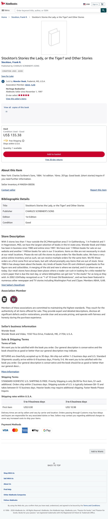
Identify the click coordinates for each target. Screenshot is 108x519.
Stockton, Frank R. (19, 17)
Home (4, 17)
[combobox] (58, 10)
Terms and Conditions (91, 505)
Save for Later (7, 76)
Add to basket (54, 154)
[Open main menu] (6, 10)
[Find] (103, 10)
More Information (10, 371)
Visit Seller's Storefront (13, 285)
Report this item (98, 189)
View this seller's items (16, 98)
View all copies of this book (16, 107)
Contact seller (8, 189)
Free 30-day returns (54, 159)
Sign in (95, 4)
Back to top (54, 465)
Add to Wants (97, 451)
